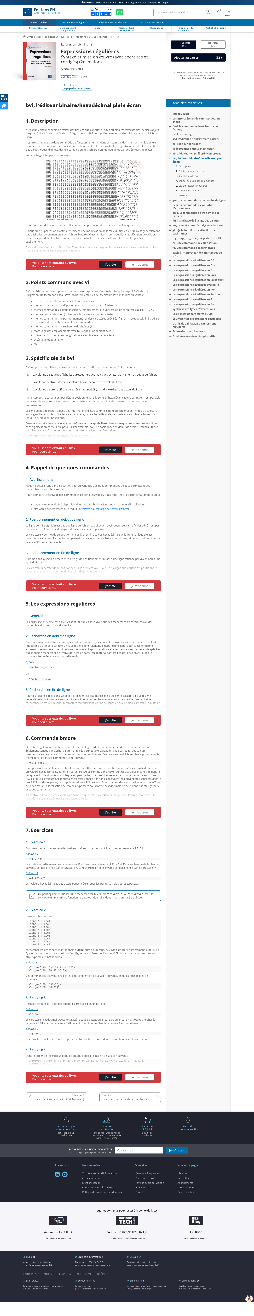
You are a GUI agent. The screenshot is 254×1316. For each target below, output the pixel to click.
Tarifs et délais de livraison (149, 1197)
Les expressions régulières (193, 185)
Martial (72, 69)
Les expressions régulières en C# (193, 260)
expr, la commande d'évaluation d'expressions (193, 206)
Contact (139, 1206)
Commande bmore (189, 190)
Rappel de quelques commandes (196, 180)
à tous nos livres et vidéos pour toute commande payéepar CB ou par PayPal (106, 1146)
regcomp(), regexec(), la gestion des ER (197, 238)
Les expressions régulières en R (192, 299)
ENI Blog (30, 1271)
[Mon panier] (218, 12)
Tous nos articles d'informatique (99, 1187)
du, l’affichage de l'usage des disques (196, 220)
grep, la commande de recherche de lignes (129, 1113)
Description (185, 166)
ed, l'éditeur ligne (184, 134)
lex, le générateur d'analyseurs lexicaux (198, 225)
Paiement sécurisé (145, 1192)
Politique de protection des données (102, 1206)
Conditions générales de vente (98, 1201)
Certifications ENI (191, 1294)
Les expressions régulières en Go (193, 270)
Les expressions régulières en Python (196, 294)
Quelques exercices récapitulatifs (194, 336)
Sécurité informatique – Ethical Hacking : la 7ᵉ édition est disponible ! (127, 2)
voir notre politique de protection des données (91, 1166)
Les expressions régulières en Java (194, 275)
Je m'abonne (139, 264)
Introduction (181, 113)
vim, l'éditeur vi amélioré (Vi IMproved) (60, 1113)
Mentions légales (91, 1197)
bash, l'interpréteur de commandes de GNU (197, 254)
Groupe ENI (136, 1271)
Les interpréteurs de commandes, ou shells (196, 120)
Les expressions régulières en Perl (194, 289)
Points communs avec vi (191, 171)
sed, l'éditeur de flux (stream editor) (196, 139)
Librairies (182, 1187)
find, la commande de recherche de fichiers (195, 128)
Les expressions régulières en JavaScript (198, 279)
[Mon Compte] (228, 12)
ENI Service (32, 1294)
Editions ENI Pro (86, 1294)
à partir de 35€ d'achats (147, 1145)
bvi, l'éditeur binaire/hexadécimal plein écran (198, 160)
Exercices (184, 195)
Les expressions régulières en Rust (195, 304)
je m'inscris (177, 1165)
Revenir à (77, 87)
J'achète (110, 264)
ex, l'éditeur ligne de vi (187, 143)
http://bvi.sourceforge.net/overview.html (104, 509)
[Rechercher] (207, 12)
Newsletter (183, 1192)
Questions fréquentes (147, 1187)
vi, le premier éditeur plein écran (193, 148)
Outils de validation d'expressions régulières (194, 325)
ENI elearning (137, 1294)
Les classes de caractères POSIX (193, 313)
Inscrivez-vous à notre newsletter (89, 1164)
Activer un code (143, 1201)
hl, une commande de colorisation (195, 243)
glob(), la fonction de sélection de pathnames (194, 232)
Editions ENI (41, 12)
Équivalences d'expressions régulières (197, 318)
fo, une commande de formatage (194, 247)
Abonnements (185, 1197)
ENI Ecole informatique (90, 1271)
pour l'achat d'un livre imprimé (66, 1145)
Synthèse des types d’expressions (194, 309)
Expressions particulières (189, 331)
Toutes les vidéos (187, 1201)
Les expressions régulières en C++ (194, 265)
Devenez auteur (186, 1206)
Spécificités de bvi (188, 175)
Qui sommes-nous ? (93, 1192)
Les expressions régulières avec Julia (196, 284)
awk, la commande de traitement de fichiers (196, 214)
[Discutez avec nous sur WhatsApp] (119, 12)
